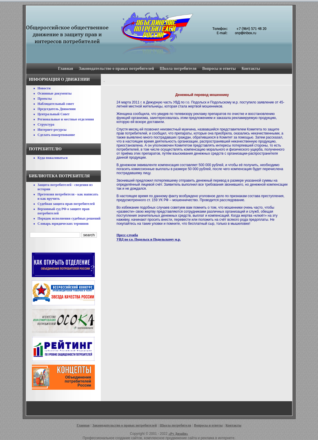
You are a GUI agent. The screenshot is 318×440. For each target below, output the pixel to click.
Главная (65, 68)
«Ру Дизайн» (178, 434)
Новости (44, 88)
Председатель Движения (57, 109)
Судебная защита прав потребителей (66, 204)
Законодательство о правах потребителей (116, 68)
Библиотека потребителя (59, 176)
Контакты (251, 68)
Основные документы (55, 93)
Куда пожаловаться (53, 158)
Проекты (45, 99)
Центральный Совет (54, 114)
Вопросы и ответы (219, 68)
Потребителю (45, 149)
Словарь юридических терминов (63, 224)
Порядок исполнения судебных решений (69, 218)
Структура (46, 124)
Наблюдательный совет (56, 104)
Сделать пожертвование (56, 135)
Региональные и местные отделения (66, 119)
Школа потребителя (178, 68)
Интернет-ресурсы (52, 130)
